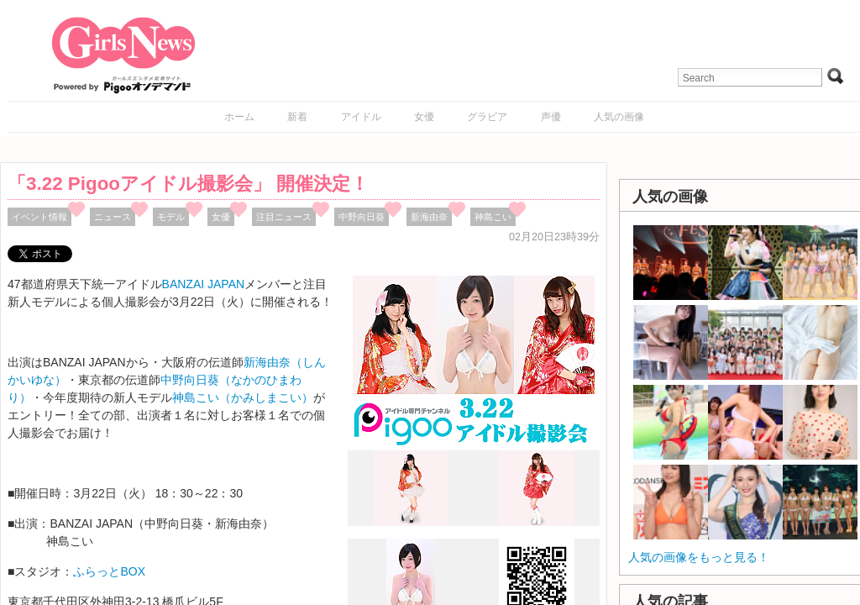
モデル (171, 217)
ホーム (239, 117)
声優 (551, 117)
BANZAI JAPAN (203, 284)
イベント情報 (39, 217)
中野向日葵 (361, 217)
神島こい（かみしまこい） (242, 397)
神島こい (493, 217)
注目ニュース (284, 217)
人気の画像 (619, 117)
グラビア (487, 117)
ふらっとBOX (109, 571)
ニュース (112, 217)
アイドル (361, 117)
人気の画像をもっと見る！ (698, 557)
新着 (297, 117)
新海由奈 (429, 217)
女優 (424, 117)
